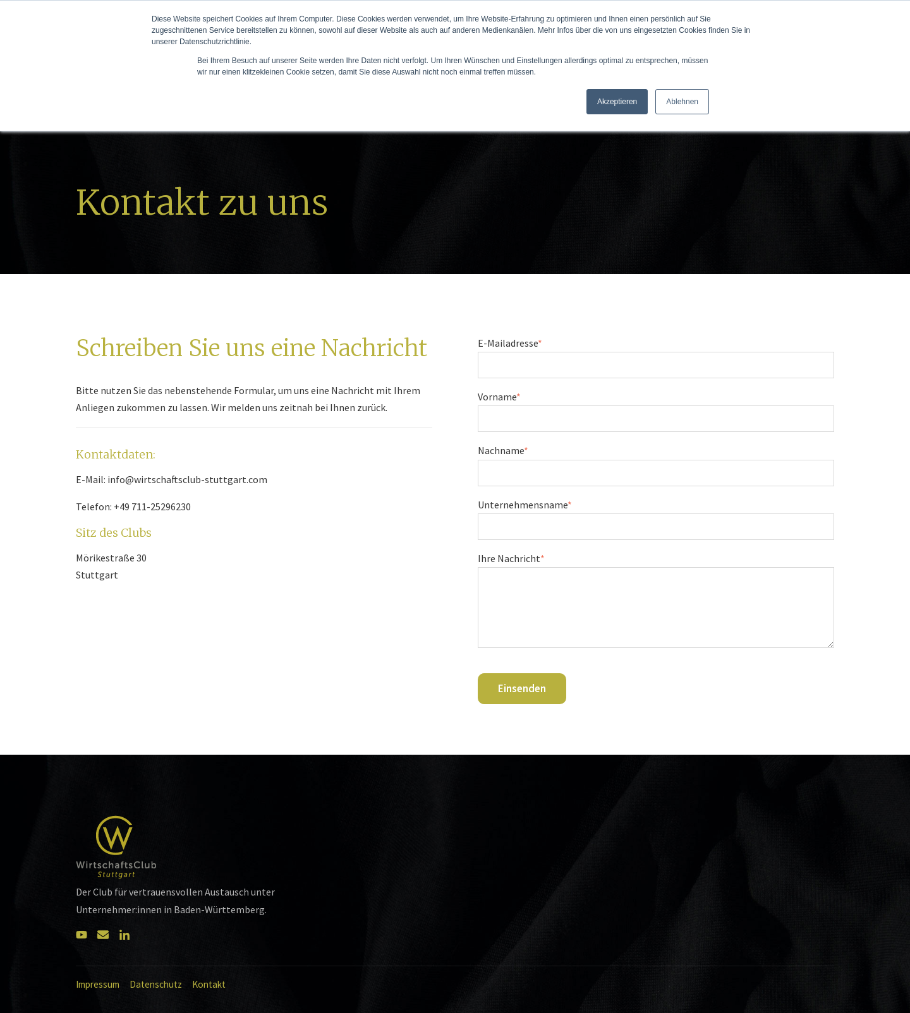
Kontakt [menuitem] (209, 984)
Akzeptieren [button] (617, 101)
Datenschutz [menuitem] (156, 984)
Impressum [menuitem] (97, 984)
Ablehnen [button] (682, 101)
